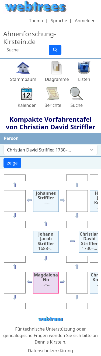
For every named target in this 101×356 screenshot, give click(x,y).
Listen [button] (84, 79)
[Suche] (55, 50)
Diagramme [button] (57, 79)
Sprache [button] (59, 21)
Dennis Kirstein (50, 342)
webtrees (50, 319)
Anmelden (85, 21)
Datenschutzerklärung (50, 351)
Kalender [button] (27, 105)
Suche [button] (77, 105)
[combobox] (50, 150)
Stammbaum (23, 79)
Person (11, 138)
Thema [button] (36, 21)
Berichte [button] (52, 105)
